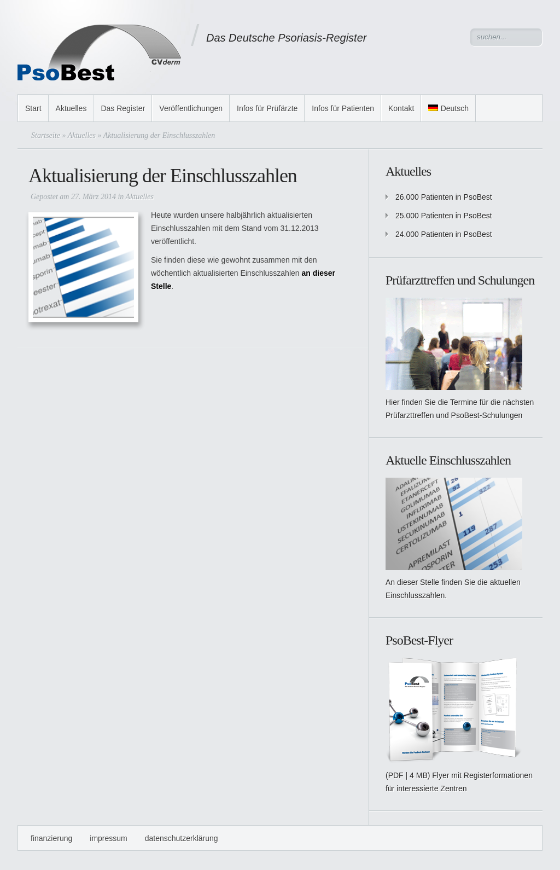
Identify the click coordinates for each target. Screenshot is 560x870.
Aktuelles (71, 108)
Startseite (45, 135)
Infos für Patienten (343, 108)
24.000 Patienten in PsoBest (443, 234)
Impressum (108, 838)
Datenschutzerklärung (181, 838)
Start (33, 108)
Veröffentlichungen (191, 108)
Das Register (123, 108)
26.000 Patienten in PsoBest (443, 197)
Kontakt (401, 108)
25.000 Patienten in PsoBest (443, 215)
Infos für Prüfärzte (267, 108)
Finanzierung (51, 838)
